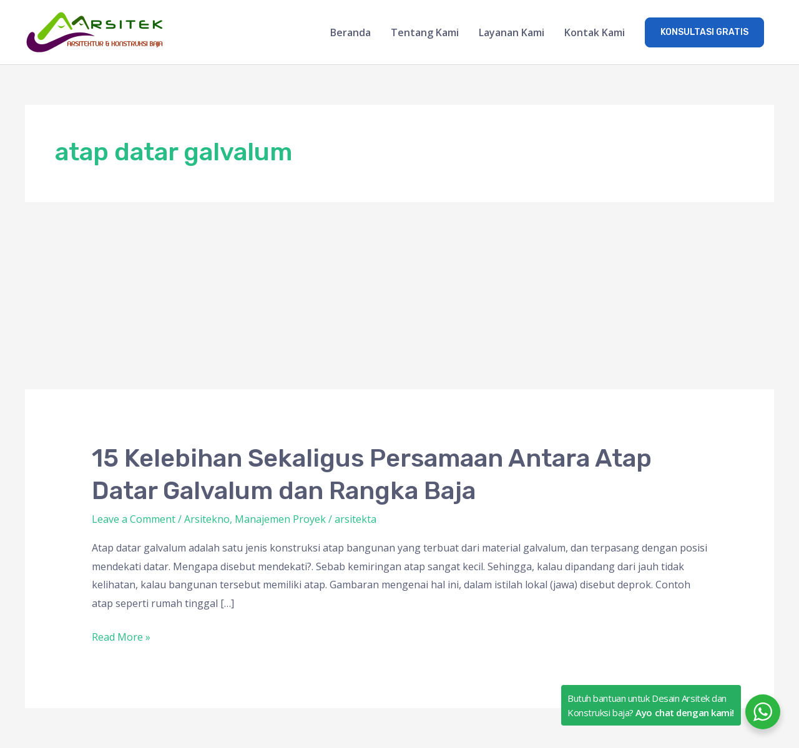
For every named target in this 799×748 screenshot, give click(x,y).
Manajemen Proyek (280, 519)
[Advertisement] (399, 295)
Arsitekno (207, 519)
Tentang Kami (425, 32)
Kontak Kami (594, 32)
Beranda (350, 32)
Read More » (121, 636)
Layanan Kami (511, 32)
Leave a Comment (133, 519)
